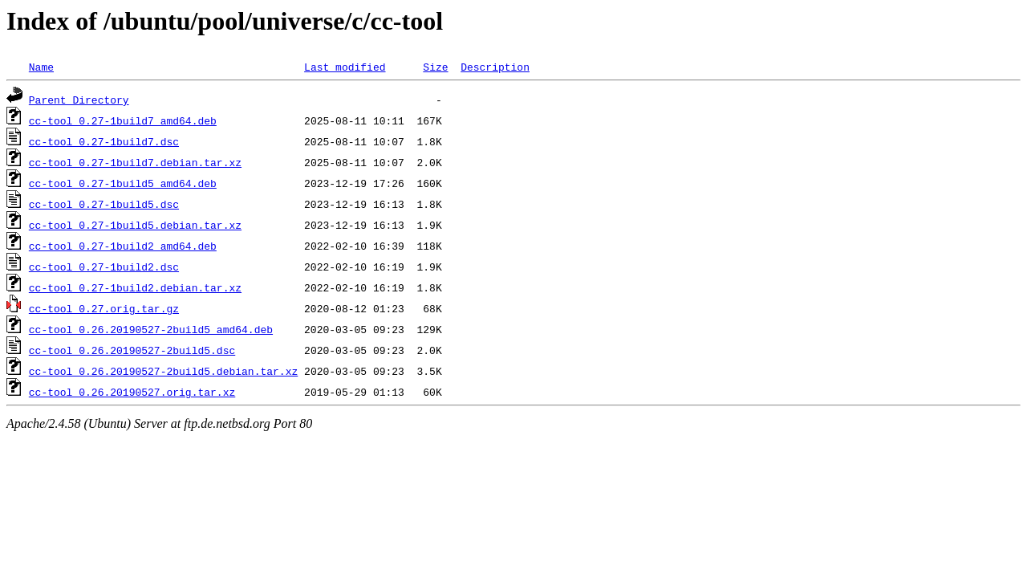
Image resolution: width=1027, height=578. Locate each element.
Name (41, 66)
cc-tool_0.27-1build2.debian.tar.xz (135, 287)
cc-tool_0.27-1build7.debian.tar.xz (135, 162)
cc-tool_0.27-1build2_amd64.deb (123, 245)
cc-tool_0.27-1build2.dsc (104, 266)
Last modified (344, 66)
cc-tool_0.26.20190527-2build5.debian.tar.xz (163, 371)
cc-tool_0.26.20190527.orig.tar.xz (132, 392)
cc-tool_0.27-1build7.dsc (104, 141)
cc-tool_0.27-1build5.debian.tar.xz (135, 225)
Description (495, 66)
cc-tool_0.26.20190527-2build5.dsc (132, 350)
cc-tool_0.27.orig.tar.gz (104, 308)
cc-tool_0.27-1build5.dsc (104, 204)
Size (435, 66)
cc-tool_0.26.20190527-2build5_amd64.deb (151, 329)
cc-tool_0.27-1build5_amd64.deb (123, 183)
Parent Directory (79, 99)
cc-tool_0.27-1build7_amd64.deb (123, 120)
